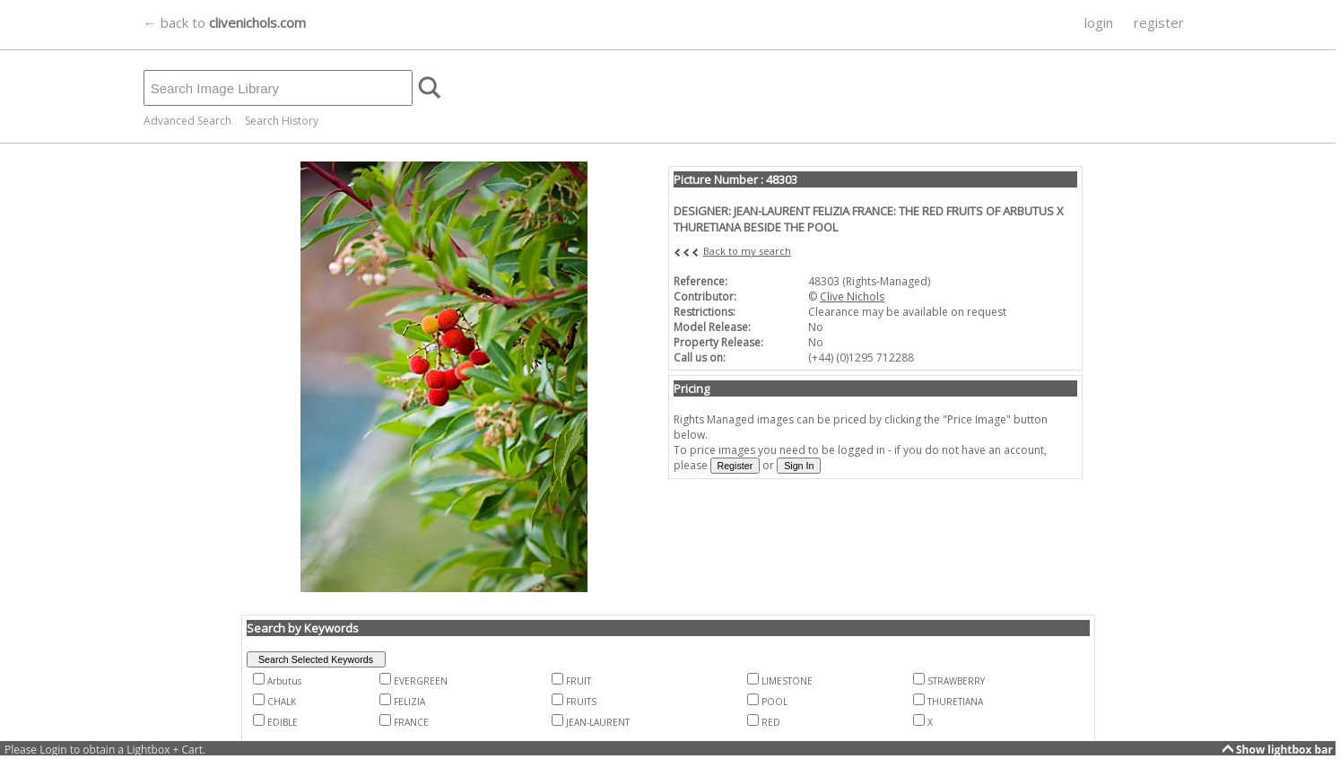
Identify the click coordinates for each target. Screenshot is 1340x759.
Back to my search (747, 250)
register (1159, 22)
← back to (225, 22)
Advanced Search (187, 120)
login (1098, 22)
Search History (281, 120)
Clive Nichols (852, 296)
